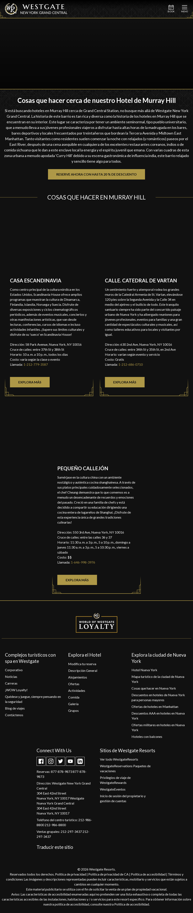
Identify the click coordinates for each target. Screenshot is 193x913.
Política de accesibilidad (148, 874)
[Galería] (73, 704)
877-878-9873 (61, 771)
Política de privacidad (70, 874)
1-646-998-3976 (83, 562)
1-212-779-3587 (35, 364)
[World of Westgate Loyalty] (96, 622)
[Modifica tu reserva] (82, 664)
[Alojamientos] (77, 677)
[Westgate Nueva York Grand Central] (36, 13)
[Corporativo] (14, 670)
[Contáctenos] (14, 715)
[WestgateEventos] (112, 789)
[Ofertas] (73, 684)
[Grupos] (73, 710)
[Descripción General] (82, 670)
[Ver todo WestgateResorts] (119, 759)
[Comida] (73, 697)
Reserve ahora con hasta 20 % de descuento (96, 174)
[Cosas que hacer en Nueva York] (154, 688)
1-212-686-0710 (130, 364)
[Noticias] (11, 677)
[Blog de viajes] (15, 708)
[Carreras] (11, 683)
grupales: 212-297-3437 (64, 831)
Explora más (29, 382)
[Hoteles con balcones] (147, 736)
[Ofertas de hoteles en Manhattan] (155, 706)
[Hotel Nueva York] (144, 670)
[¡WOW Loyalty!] (16, 690)
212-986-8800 (55, 825)
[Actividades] (76, 690)
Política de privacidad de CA (108, 874)
